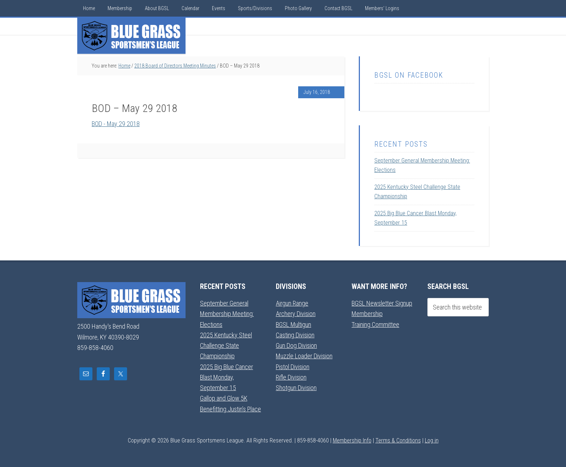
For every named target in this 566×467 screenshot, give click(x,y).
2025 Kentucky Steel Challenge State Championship (226, 345)
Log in (432, 440)
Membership (367, 313)
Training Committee (375, 324)
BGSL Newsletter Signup (382, 303)
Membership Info (352, 440)
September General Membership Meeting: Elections (227, 313)
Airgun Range (292, 303)
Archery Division (295, 313)
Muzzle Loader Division (304, 356)
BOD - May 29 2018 (116, 123)
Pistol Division (292, 367)
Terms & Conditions (398, 440)
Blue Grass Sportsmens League (131, 36)
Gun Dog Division (296, 345)
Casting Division (295, 335)
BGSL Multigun (293, 324)
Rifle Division (291, 377)
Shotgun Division (296, 388)
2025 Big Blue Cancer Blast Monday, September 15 (226, 377)
